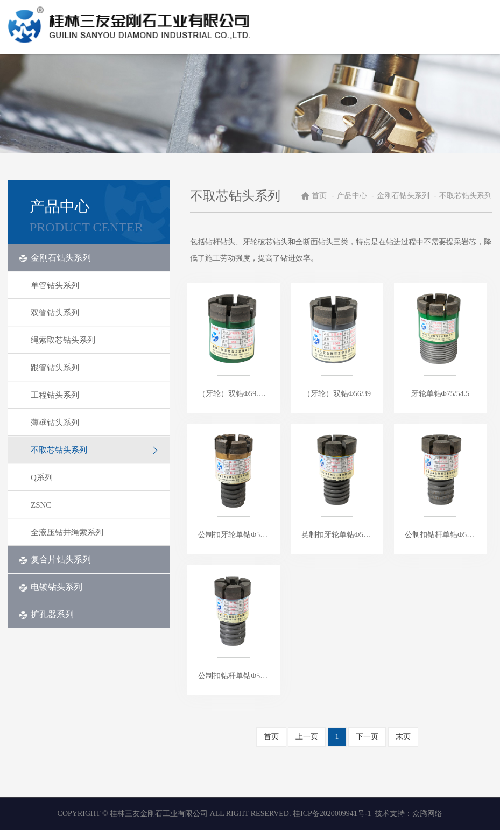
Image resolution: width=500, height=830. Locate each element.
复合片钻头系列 (55, 559)
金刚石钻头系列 (55, 257)
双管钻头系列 (95, 312)
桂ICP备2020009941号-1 (332, 814)
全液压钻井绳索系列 (95, 532)
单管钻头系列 (95, 285)
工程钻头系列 (95, 395)
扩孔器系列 (46, 614)
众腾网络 (427, 814)
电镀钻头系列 (50, 587)
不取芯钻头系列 (95, 450)
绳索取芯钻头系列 (95, 340)
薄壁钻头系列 (95, 422)
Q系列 (95, 477)
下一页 (367, 737)
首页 (319, 196)
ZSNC (95, 505)
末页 (403, 737)
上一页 (306, 737)
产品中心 (353, 196)
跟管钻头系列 (95, 367)
